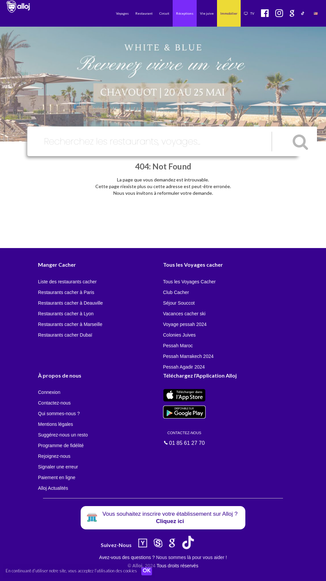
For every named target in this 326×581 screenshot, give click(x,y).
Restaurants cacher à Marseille (70, 324)
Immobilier (228, 13)
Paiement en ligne (56, 477)
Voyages (122, 13)
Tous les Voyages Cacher (189, 281)
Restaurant (144, 13)
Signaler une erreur (58, 466)
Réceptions (184, 13)
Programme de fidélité (61, 445)
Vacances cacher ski (184, 313)
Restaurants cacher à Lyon (66, 313)
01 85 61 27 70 (184, 438)
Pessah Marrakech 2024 (188, 356)
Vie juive (207, 13)
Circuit (164, 13)
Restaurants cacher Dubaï (65, 335)
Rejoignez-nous (54, 456)
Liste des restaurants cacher (67, 281)
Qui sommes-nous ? (59, 413)
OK (147, 571)
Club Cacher (176, 292)
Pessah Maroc (178, 345)
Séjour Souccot (179, 303)
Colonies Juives (179, 335)
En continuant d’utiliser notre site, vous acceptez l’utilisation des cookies (71, 571)
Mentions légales (55, 424)
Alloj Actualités (53, 488)
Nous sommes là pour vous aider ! (191, 557)
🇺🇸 (316, 13)
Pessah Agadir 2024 (184, 367)
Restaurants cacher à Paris (66, 292)
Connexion (49, 392)
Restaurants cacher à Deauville (70, 303)
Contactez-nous (54, 403)
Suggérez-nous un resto (63, 434)
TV (249, 13)
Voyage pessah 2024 (185, 324)
